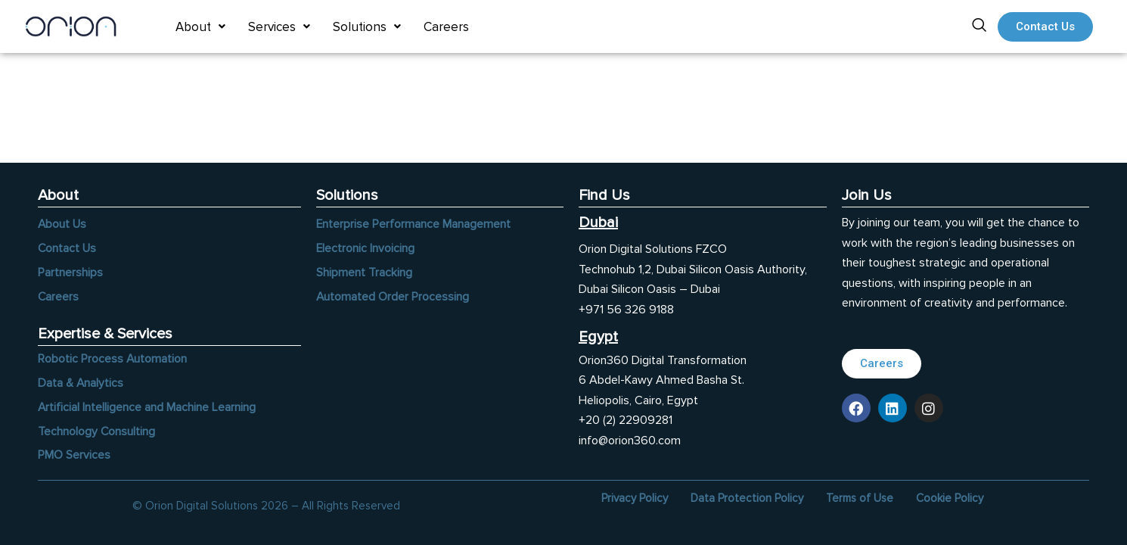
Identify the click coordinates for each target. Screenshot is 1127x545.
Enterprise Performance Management (413, 223)
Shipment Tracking (364, 271)
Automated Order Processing (393, 296)
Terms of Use (859, 498)
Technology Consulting (97, 431)
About (200, 27)
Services (279, 27)
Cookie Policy (949, 498)
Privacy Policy (634, 498)
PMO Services (74, 455)
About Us (62, 223)
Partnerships (70, 271)
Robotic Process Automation (113, 358)
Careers (446, 27)
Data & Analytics (81, 383)
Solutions (367, 27)
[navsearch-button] (979, 26)
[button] (200, 27)
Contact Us (67, 247)
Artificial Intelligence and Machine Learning (147, 407)
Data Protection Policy (747, 498)
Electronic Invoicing (365, 247)
